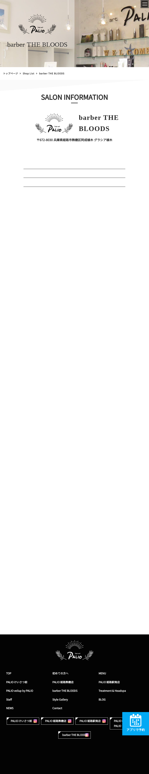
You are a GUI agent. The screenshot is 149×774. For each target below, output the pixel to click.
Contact (57, 708)
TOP (8, 673)
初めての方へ (60, 673)
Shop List (28, 73)
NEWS (9, 708)
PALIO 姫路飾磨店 (63, 682)
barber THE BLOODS (64, 691)
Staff (9, 699)
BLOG (102, 699)
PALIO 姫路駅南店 (109, 682)
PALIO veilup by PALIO (19, 691)
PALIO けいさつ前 (16, 682)
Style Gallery (60, 699)
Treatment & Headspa (112, 691)
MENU (102, 673)
